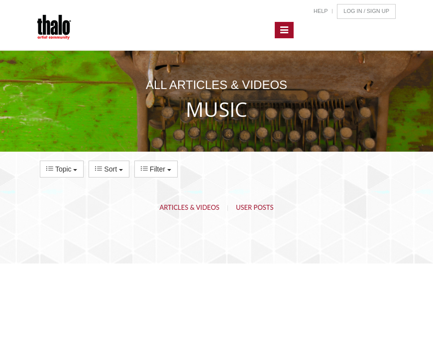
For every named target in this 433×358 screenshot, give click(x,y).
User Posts (255, 207)
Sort (108, 169)
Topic (61, 169)
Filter (156, 169)
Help (321, 11)
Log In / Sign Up (366, 11)
